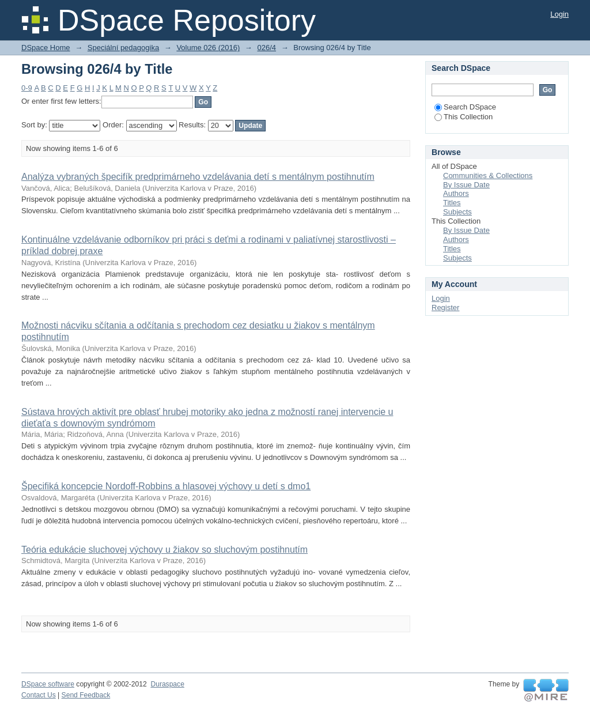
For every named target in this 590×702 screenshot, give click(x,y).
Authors (456, 193)
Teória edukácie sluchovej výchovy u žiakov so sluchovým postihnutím (164, 549)
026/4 (266, 47)
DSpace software (47, 684)
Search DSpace (465, 107)
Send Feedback (86, 695)
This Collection (463, 116)
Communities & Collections (487, 175)
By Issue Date (466, 184)
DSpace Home (45, 47)
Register (445, 307)
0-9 (26, 88)
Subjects (457, 211)
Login (559, 14)
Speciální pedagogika (123, 47)
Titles (452, 202)
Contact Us (38, 695)
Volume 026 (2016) (208, 47)
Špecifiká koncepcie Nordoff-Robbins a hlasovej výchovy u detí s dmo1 (166, 486)
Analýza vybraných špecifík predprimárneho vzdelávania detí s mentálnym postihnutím (198, 177)
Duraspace (167, 684)
